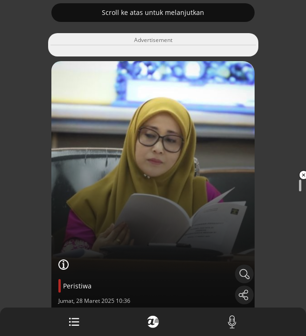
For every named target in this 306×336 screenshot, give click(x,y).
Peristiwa (77, 285)
